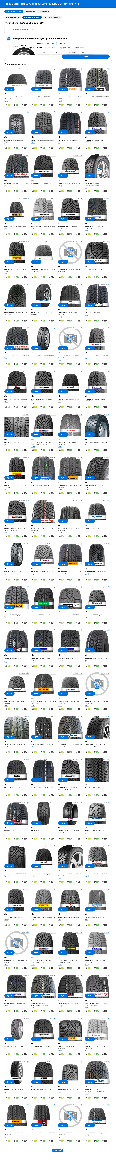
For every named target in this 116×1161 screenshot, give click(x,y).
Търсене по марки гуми (54, 17)
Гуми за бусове (30, 11)
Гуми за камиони (44, 11)
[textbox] (43, 51)
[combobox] (43, 51)
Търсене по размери (13, 17)
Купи (9, 84)
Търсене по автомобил (33, 17)
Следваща (57, 1145)
